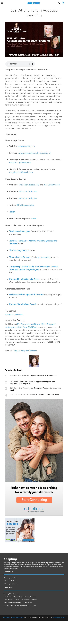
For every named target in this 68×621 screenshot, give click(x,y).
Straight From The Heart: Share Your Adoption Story (20, 600)
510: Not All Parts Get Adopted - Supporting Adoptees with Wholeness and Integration (32, 382)
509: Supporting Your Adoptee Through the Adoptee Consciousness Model (35, 389)
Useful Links (8, 572)
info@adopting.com (59, 617)
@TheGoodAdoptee (28, 191)
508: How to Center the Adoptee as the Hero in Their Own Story (34, 394)
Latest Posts (8, 587)
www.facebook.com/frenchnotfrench (35, 153)
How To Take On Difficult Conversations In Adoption (20, 597)
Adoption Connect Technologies (13, 617)
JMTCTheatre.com (52, 184)
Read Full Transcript (14, 314)
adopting (33, 2)
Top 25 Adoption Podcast (25, 350)
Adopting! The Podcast (11, 584)
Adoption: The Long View (12, 581)
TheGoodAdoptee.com (29, 184)
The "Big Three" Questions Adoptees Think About (20, 606)
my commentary (43, 257)
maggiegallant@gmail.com (21, 172)
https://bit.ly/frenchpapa (20, 162)
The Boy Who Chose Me (11, 594)
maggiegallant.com (26, 146)
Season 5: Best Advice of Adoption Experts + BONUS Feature (33, 375)
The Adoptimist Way (10, 578)
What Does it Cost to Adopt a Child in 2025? (18, 603)
